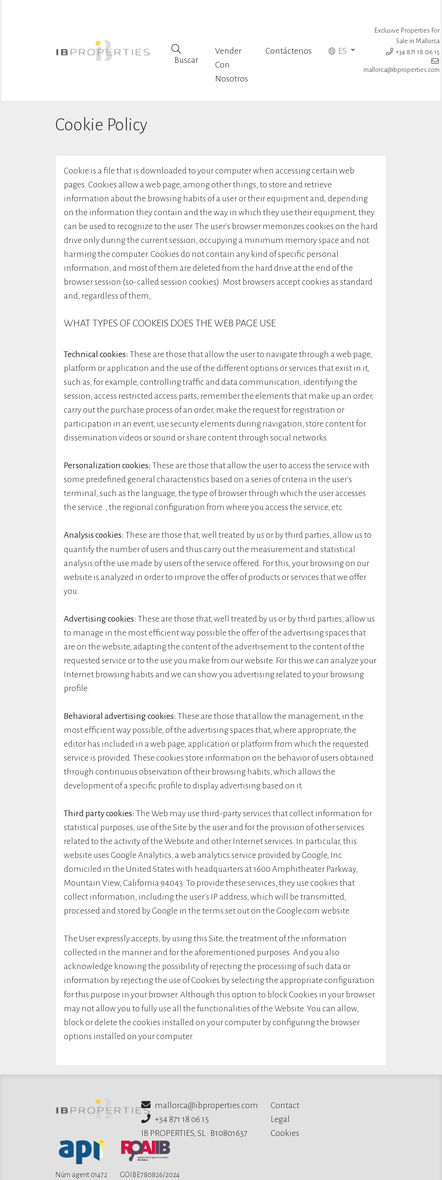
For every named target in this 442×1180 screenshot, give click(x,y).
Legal (280, 1094)
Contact (285, 1081)
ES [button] (338, 26)
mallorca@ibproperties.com (199, 1081)
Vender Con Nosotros (232, 40)
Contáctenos (288, 26)
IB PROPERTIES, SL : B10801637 (194, 1108)
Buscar (185, 30)
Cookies (285, 1108)
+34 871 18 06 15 (412, 39)
